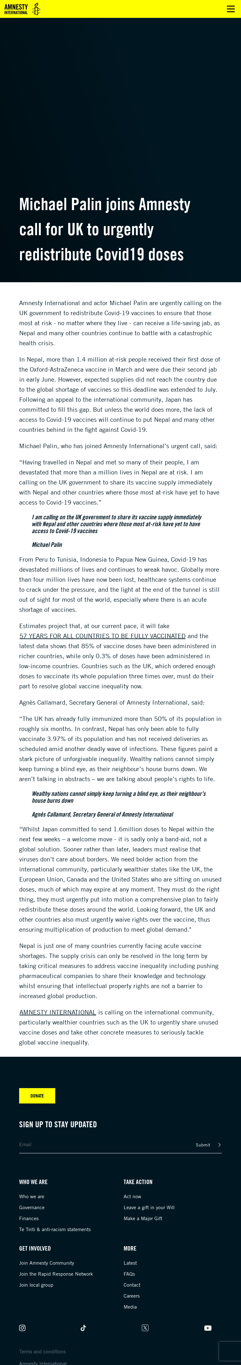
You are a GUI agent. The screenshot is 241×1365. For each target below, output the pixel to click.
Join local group (36, 1285)
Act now (132, 1196)
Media (130, 1307)
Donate (37, 1096)
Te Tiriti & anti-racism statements (55, 1229)
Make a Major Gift (143, 1218)
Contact (132, 1285)
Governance (32, 1207)
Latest (130, 1263)
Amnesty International (57, 1012)
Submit (203, 1144)
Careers (132, 1296)
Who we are (31, 1196)
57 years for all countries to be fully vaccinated (102, 635)
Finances (29, 1218)
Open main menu (231, 9)
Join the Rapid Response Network (56, 1274)
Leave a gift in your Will (149, 1207)
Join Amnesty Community (46, 1263)
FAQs (129, 1274)
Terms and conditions (42, 1351)
